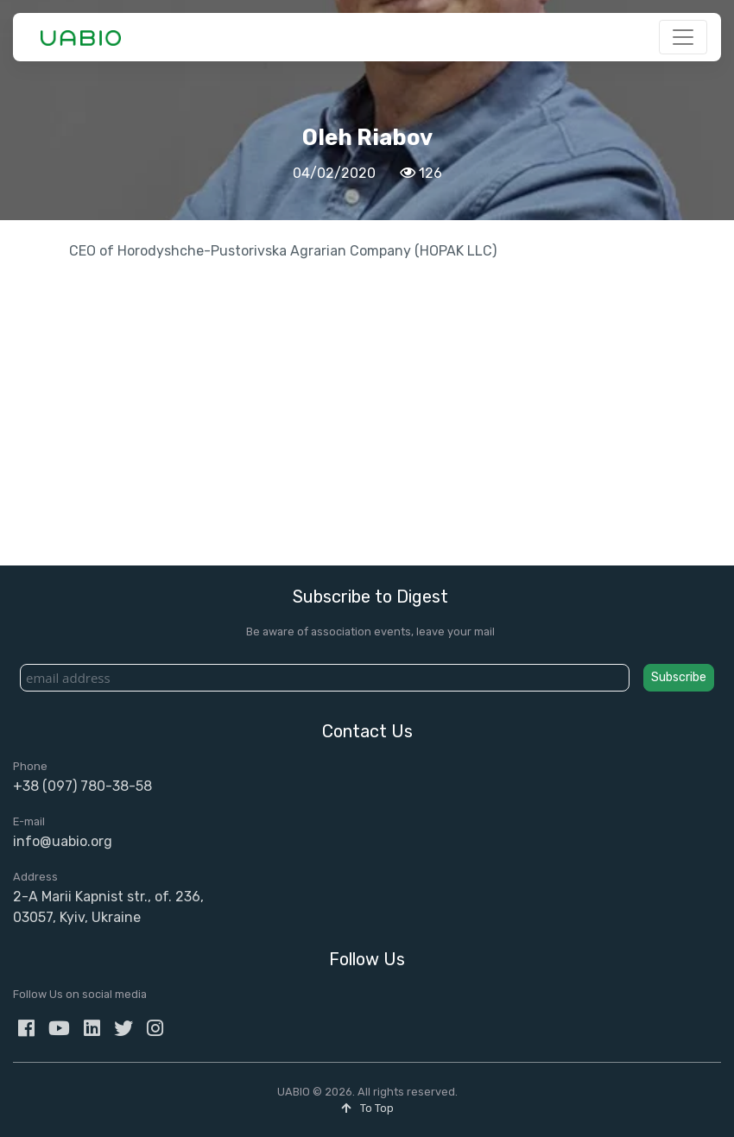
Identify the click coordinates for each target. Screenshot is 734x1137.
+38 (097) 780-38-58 (82, 786)
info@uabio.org (62, 841)
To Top (367, 1108)
